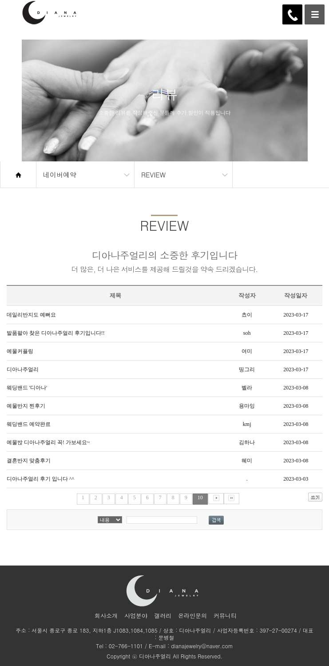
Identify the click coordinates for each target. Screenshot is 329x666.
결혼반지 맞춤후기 (29, 460)
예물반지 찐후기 (26, 406)
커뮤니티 (225, 615)
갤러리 (162, 615)
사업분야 (135, 615)
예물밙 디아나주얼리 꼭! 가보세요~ (48, 442)
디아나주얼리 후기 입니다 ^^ (40, 479)
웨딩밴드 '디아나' (27, 388)
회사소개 (106, 615)
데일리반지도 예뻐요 (31, 315)
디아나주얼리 (23, 369)
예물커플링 (20, 351)
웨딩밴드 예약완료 (29, 424)
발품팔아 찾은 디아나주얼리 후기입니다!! (56, 333)
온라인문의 (192, 615)
